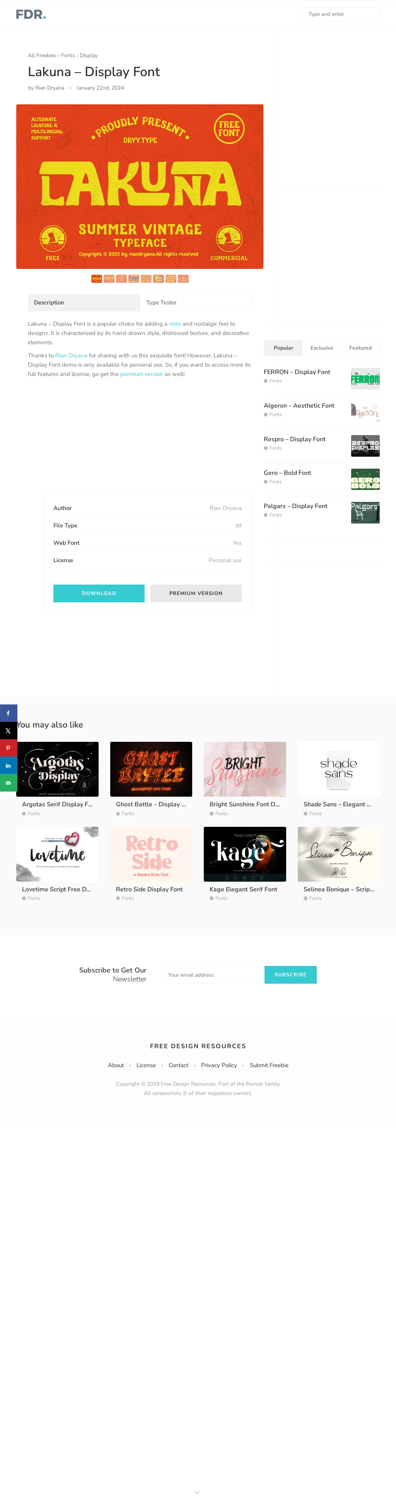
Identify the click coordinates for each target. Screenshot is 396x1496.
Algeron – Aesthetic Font (299, 405)
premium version (141, 374)
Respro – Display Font (295, 439)
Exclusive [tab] (322, 348)
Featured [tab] (360, 348)
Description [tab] (49, 302)
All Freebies (42, 55)
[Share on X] (8, 731)
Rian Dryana (71, 355)
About (116, 1065)
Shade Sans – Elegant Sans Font (349, 804)
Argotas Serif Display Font (59, 804)
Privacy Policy (219, 1065)
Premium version (196, 593)
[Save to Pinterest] (8, 748)
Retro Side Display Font (149, 889)
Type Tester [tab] (161, 302)
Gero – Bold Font (287, 473)
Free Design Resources (198, 1046)
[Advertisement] (86, 442)
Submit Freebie (269, 1065)
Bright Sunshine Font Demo (249, 804)
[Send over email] (8, 783)
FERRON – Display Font (297, 372)
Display (88, 55)
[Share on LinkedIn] (8, 765)
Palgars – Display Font (296, 506)
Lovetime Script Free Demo (60, 889)
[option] (139, 186)
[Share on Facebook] (8, 713)
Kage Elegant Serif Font (243, 889)
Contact (178, 1065)
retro (175, 324)
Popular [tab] (283, 348)
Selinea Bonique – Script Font (345, 889)
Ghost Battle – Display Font (155, 804)
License (146, 1065)
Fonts (68, 55)
